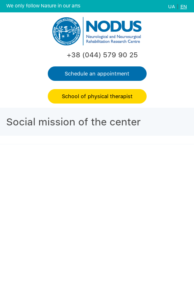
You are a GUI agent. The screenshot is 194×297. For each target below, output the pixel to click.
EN (183, 6)
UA (171, 6)
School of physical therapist (97, 96)
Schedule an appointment (97, 73)
